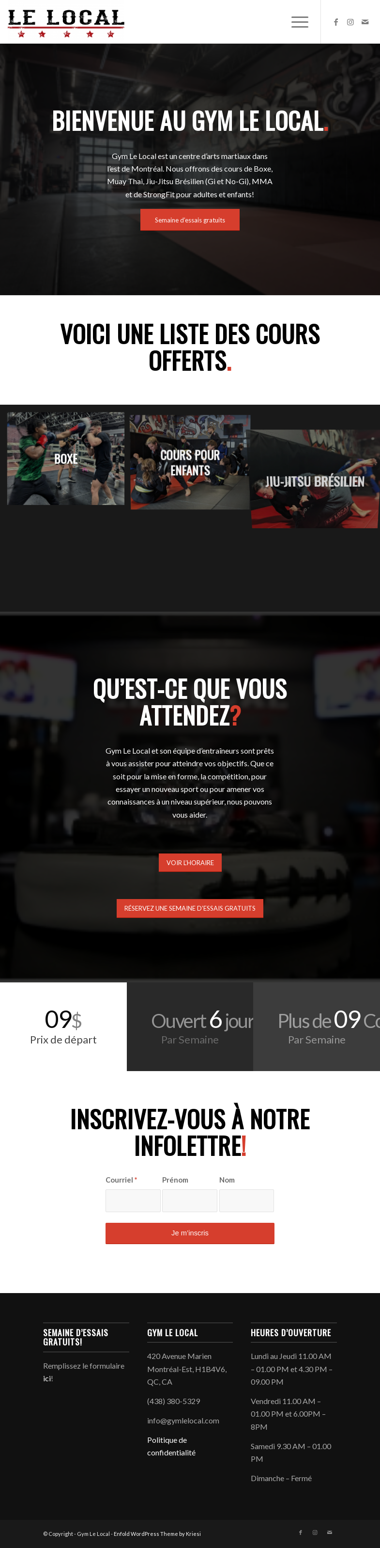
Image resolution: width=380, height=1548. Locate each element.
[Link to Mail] (365, 22)
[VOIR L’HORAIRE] (190, 862)
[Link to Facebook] (336, 22)
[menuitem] (295, 22)
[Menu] (295, 22)
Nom (227, 1179)
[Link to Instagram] (350, 22)
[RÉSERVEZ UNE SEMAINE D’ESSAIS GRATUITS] (190, 908)
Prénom (175, 1179)
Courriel (121, 1179)
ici (47, 1378)
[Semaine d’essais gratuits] (190, 220)
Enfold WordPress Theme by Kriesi (157, 1534)
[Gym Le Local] (66, 22)
